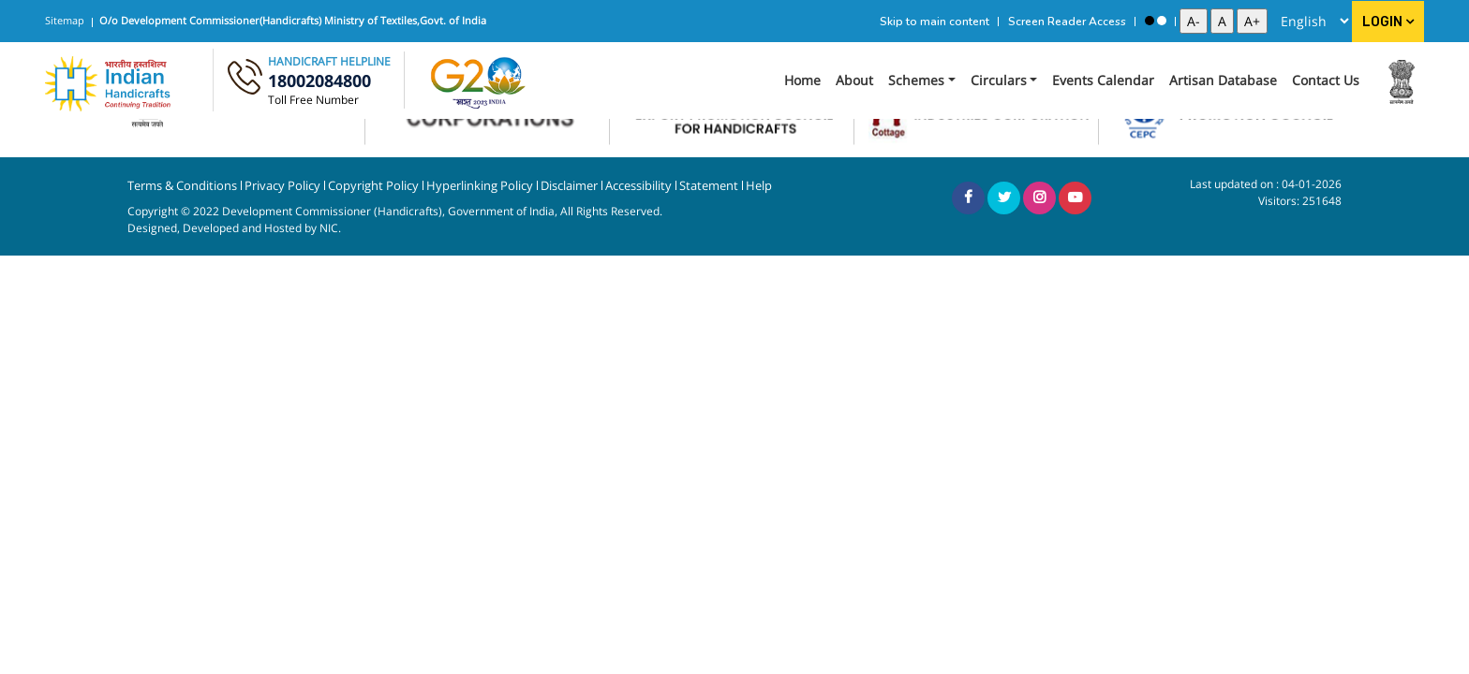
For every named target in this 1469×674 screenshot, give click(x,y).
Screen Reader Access (1067, 21)
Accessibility (638, 186)
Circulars (999, 80)
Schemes (916, 80)
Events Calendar (1103, 80)
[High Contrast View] (1149, 20)
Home (802, 80)
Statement (708, 186)
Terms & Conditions (182, 186)
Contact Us (1325, 80)
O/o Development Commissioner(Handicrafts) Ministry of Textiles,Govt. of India (292, 20)
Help (759, 186)
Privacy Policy (282, 186)
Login (1388, 22)
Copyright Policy (373, 186)
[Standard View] (1161, 20)
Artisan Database (1223, 80)
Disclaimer (569, 186)
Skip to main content (934, 21)
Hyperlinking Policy (479, 186)
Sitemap (64, 20)
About (854, 80)
